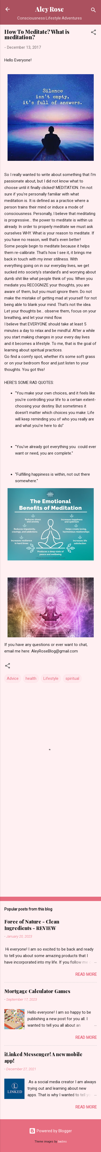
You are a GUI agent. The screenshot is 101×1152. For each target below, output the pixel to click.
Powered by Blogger (50, 1130)
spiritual (72, 678)
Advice (13, 678)
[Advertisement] (50, 850)
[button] (93, 33)
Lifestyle (50, 678)
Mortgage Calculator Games (37, 991)
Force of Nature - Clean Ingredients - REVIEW (31, 924)
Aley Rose (49, 9)
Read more (86, 974)
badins (62, 1141)
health (31, 678)
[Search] (93, 11)
